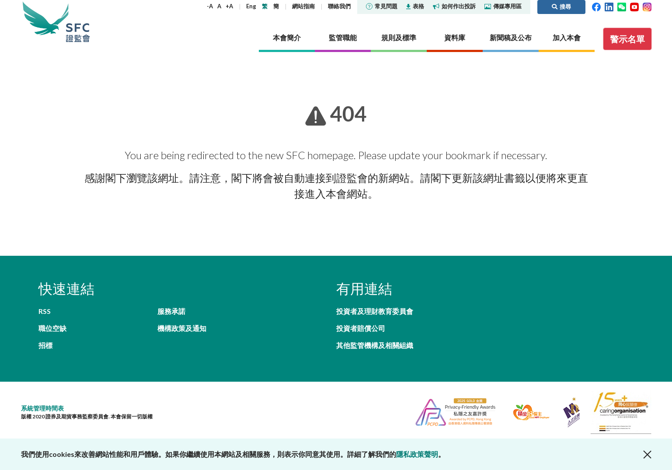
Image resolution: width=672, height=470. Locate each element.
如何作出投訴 (454, 6)
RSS (44, 311)
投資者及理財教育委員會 (374, 311)
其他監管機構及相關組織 (374, 345)
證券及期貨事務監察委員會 (78, 21)
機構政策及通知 (181, 328)
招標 (45, 345)
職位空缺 (52, 328)
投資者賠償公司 (360, 328)
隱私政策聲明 (417, 454)
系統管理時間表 (42, 408)
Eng (251, 6)
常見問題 (381, 6)
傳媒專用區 (503, 6)
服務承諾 (171, 311)
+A (229, 6)
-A (210, 6)
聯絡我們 (339, 6)
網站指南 (303, 6)
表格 (415, 6)
